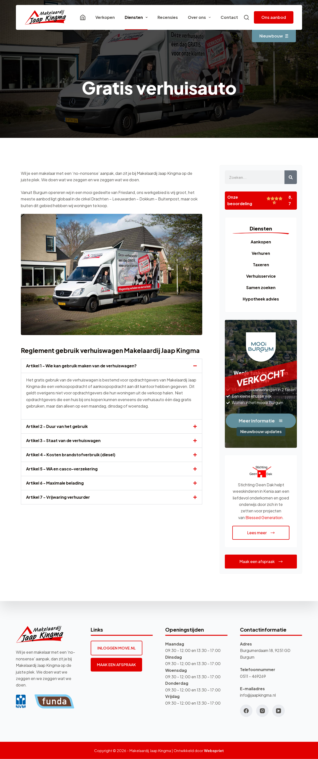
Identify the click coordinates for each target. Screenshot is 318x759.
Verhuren (261, 253)
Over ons (200, 17)
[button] (111, 366)
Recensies (168, 17)
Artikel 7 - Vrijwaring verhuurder (58, 497)
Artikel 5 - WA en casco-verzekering (62, 468)
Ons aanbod (273, 17)
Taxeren (261, 264)
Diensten (137, 17)
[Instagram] (262, 711)
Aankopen (261, 241)
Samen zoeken (261, 287)
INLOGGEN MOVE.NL (116, 647)
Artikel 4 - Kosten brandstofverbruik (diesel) (70, 454)
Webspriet (214, 750)
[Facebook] (246, 711)
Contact (229, 17)
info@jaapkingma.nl (258, 695)
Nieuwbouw (273, 35)
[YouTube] (278, 711)
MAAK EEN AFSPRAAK (116, 664)
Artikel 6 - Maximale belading (55, 483)
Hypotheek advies (261, 299)
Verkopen (105, 17)
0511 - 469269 (253, 676)
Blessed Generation (263, 517)
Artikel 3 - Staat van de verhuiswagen (63, 440)
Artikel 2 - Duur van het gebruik (57, 426)
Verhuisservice (261, 276)
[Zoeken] (246, 17)
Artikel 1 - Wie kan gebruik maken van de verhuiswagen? (81, 365)
